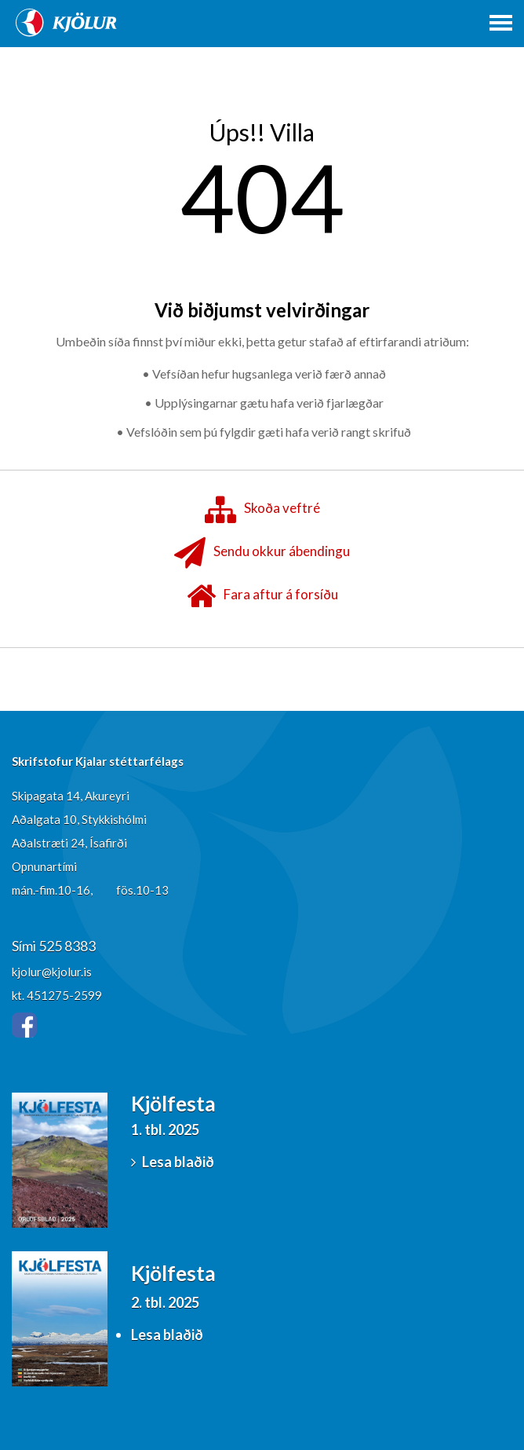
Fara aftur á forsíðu (262, 596)
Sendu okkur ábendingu (262, 553)
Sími (25, 945)
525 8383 (67, 945)
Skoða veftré (262, 509)
